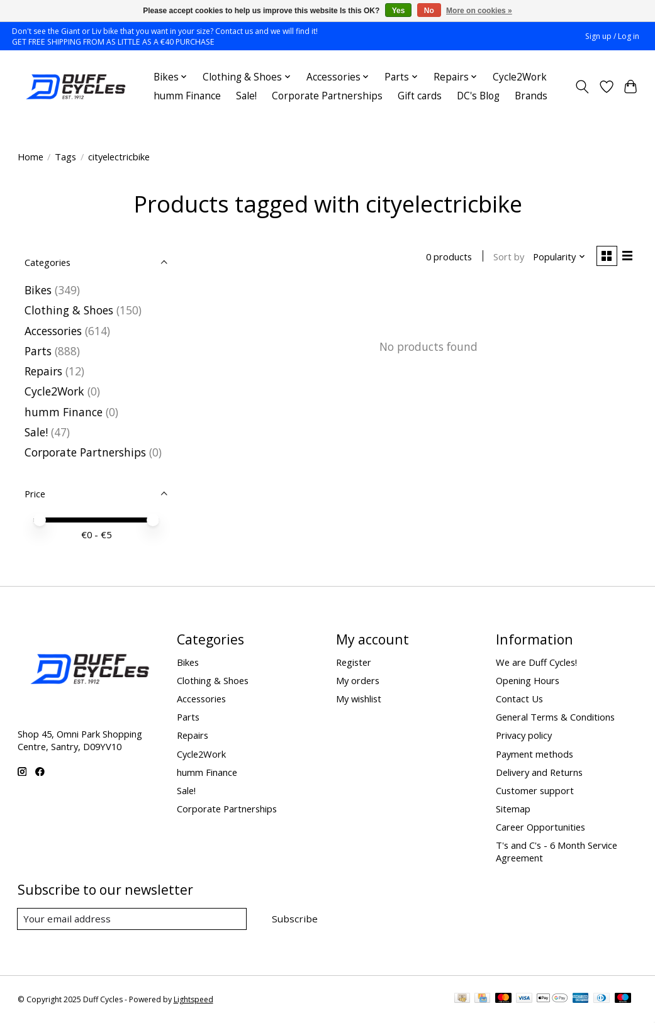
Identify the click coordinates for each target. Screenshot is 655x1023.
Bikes (38, 289)
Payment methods (534, 754)
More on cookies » (479, 10)
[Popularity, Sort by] (557, 257)
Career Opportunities (540, 827)
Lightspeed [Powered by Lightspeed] (193, 999)
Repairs (43, 371)
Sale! (246, 95)
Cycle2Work (520, 77)
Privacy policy (524, 735)
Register (353, 662)
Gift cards (420, 95)
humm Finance (187, 95)
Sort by (506, 257)
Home (30, 156)
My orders (357, 680)
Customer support (535, 790)
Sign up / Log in (612, 36)
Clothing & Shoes (69, 310)
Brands (531, 95)
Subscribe (296, 918)
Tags (65, 156)
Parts (38, 350)
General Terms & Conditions (555, 717)
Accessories (53, 330)
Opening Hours (527, 680)
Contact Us (519, 698)
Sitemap (513, 808)
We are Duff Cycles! (536, 662)
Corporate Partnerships (327, 95)
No (429, 10)
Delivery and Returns (539, 772)
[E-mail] (134, 919)
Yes (398, 10)
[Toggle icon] (582, 86)
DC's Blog (478, 95)
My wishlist (358, 698)
